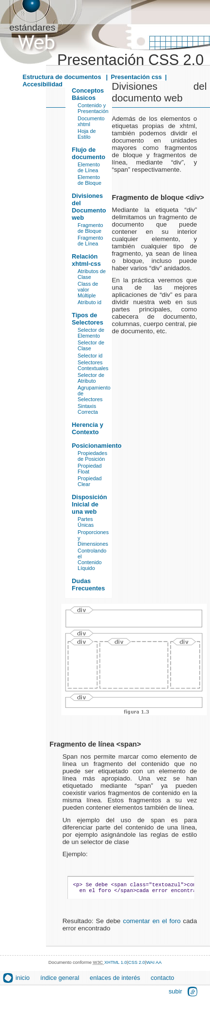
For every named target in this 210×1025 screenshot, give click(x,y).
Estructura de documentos (62, 77)
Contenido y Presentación (93, 108)
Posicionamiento (96, 445)
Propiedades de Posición (92, 456)
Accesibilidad (42, 84)
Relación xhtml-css (86, 260)
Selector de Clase (91, 345)
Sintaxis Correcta (88, 409)
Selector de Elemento (91, 333)
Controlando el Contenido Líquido (92, 559)
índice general (59, 980)
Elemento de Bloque (89, 180)
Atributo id (89, 302)
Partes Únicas (86, 522)
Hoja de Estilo (87, 134)
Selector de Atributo (91, 378)
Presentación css (136, 77)
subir (175, 994)
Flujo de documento (88, 153)
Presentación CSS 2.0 (130, 59)
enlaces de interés (115, 980)
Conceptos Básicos (88, 94)
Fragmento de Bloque (90, 228)
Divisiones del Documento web (89, 206)
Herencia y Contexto (87, 428)
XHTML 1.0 (115, 965)
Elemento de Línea (89, 167)
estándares (32, 27)
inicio (23, 980)
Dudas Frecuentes (88, 584)
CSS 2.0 (136, 965)
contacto (162, 980)
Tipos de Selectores (87, 318)
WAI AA (154, 965)
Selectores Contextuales (93, 365)
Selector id (90, 355)
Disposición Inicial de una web (89, 504)
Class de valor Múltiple (88, 289)
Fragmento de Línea (90, 240)
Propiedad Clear (90, 481)
